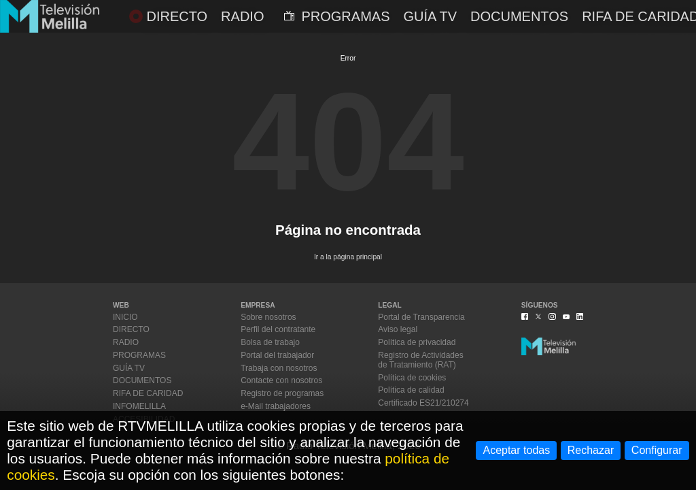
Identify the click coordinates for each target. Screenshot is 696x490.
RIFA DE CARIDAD (148, 393)
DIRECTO (168, 16)
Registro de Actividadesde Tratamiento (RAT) (420, 360)
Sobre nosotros (268, 317)
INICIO (125, 317)
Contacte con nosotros (281, 380)
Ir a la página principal (348, 257)
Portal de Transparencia (421, 317)
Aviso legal (397, 329)
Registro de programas (282, 393)
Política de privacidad (416, 342)
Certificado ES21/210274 (423, 403)
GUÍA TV (430, 16)
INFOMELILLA (139, 406)
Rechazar (591, 450)
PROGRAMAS (336, 16)
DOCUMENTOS (519, 16)
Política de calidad (411, 390)
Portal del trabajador (277, 355)
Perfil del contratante (278, 329)
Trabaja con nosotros (279, 368)
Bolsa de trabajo (270, 342)
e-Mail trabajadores (276, 406)
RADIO (242, 16)
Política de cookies (412, 377)
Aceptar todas (516, 450)
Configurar (656, 450)
